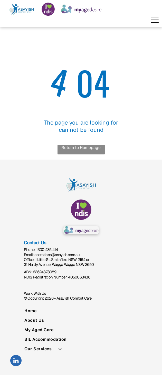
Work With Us (35, 293)
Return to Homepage (81, 147)
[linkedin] (16, 361)
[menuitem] (80, 311)
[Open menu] (155, 20)
